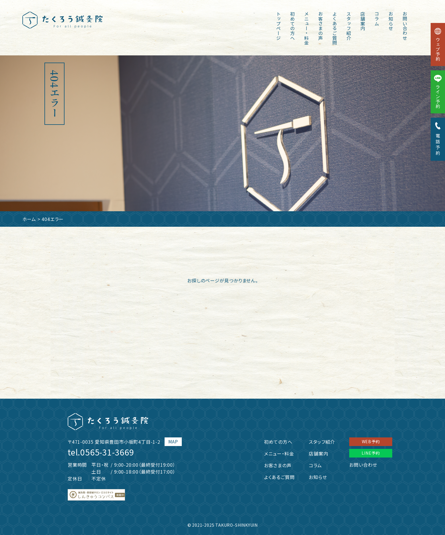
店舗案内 (362, 21)
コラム (376, 18)
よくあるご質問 (334, 28)
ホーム (29, 219)
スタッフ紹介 (348, 25)
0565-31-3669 (107, 452)
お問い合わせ (404, 25)
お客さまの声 (320, 25)
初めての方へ (292, 25)
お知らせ (390, 21)
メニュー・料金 (306, 28)
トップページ (278, 25)
